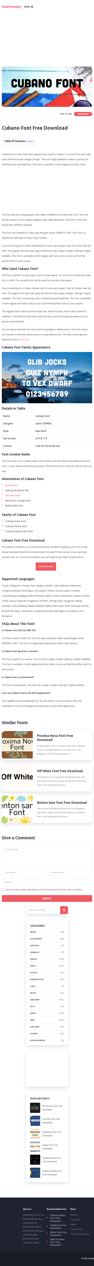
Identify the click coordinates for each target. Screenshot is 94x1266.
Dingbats (34, 952)
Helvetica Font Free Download (51, 1134)
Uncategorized (37, 1040)
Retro (33, 993)
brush (33, 932)
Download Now (46, 567)
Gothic (33, 973)
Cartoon (34, 945)
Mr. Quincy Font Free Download (52, 1108)
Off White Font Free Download (60, 771)
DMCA (73, 1224)
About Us (74, 1215)
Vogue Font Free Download (50, 1147)
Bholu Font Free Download (58, 1233)
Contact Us (75, 1220)
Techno (34, 1034)
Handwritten (37, 979)
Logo (32, 986)
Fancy (33, 966)
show (30, 141)
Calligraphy (36, 939)
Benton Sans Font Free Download (62, 802)
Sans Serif (83, 114)
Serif (32, 1020)
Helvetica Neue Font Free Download (52, 1173)
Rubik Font (23, 339)
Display (33, 959)
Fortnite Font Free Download (51, 1121)
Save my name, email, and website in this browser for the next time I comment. (44, 889)
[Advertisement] (47, 33)
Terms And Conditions (79, 1234)
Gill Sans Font (12, 495)
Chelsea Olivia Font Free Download (51, 1160)
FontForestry (11, 7)
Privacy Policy (76, 1229)
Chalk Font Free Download (58, 1226)
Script (33, 1013)
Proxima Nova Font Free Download (55, 738)
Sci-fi (32, 1006)
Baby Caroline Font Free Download (57, 1242)
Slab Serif (34, 1027)
